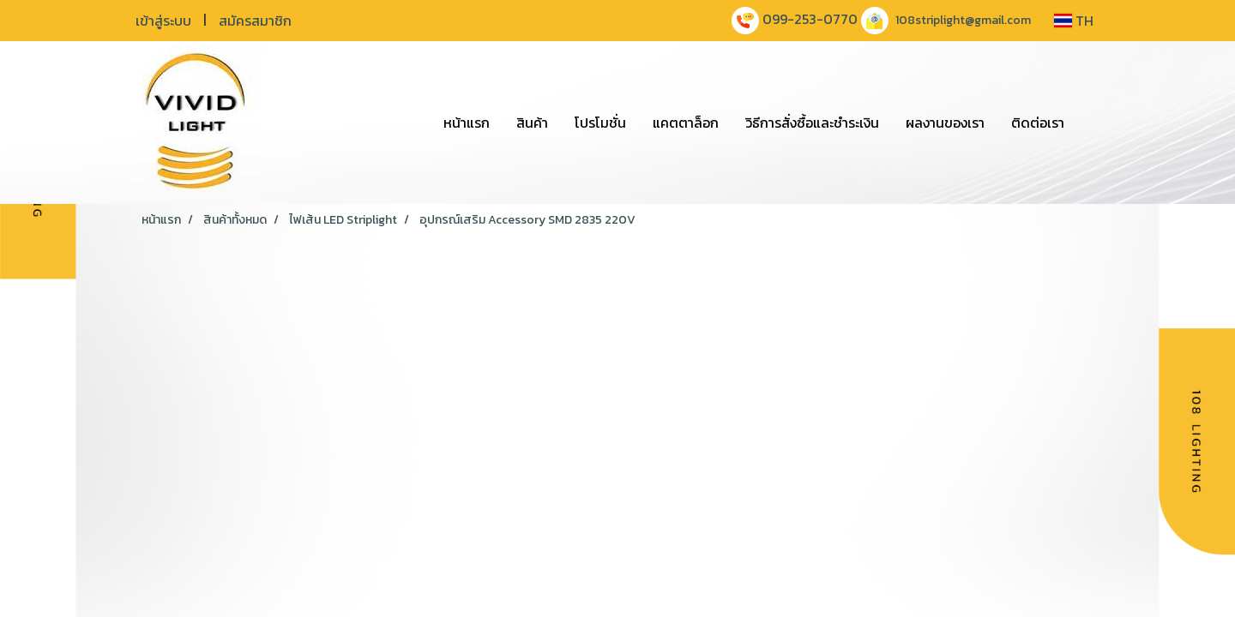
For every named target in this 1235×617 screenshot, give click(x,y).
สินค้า (532, 122)
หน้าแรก (466, 122)
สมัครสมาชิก (255, 20)
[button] (1092, 122)
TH (1073, 20)
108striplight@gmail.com (963, 20)
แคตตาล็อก (686, 122)
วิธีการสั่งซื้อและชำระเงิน (812, 122)
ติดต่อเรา (1037, 122)
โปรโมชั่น (600, 122)
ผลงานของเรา (945, 122)
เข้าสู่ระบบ (163, 20)
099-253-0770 (810, 19)
